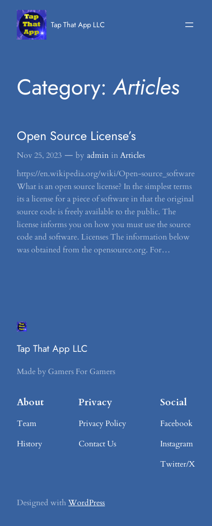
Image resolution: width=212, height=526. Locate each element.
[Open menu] (189, 25)
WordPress (86, 502)
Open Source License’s (76, 136)
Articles (132, 155)
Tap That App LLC (78, 24)
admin (98, 155)
